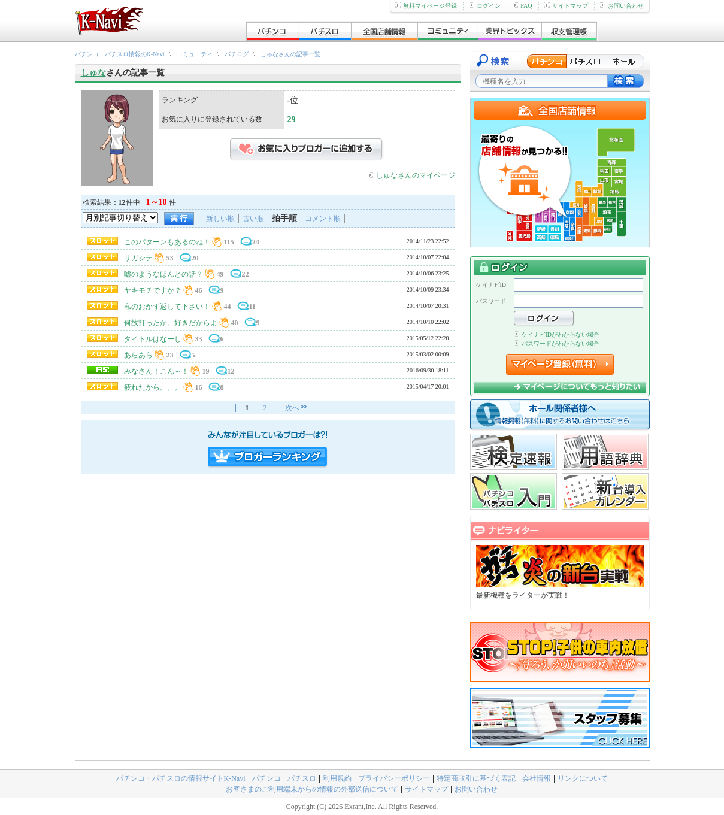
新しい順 (220, 218)
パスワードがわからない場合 (556, 343)
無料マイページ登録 (426, 5)
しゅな (93, 72)
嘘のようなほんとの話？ (163, 274)
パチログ (237, 54)
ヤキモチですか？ (152, 290)
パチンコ (266, 778)
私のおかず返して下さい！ (167, 306)
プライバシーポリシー (394, 778)
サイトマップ (566, 5)
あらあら (138, 355)
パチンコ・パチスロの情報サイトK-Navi (181, 778)
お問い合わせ (622, 5)
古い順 (253, 218)
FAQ (522, 5)
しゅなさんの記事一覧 (290, 54)
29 (291, 119)
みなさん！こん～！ (156, 371)
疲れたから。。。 (152, 387)
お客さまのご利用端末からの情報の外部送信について (312, 789)
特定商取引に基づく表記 (476, 778)
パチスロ (301, 778)
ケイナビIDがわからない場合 (557, 334)
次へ (292, 408)
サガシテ (138, 258)
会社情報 (536, 778)
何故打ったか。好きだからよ (170, 323)
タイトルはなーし (152, 339)
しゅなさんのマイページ (415, 175)
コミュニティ (195, 54)
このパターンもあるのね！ (167, 242)
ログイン (485, 5)
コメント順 (323, 218)
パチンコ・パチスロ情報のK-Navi (120, 54)
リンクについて (583, 778)
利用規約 (337, 778)
